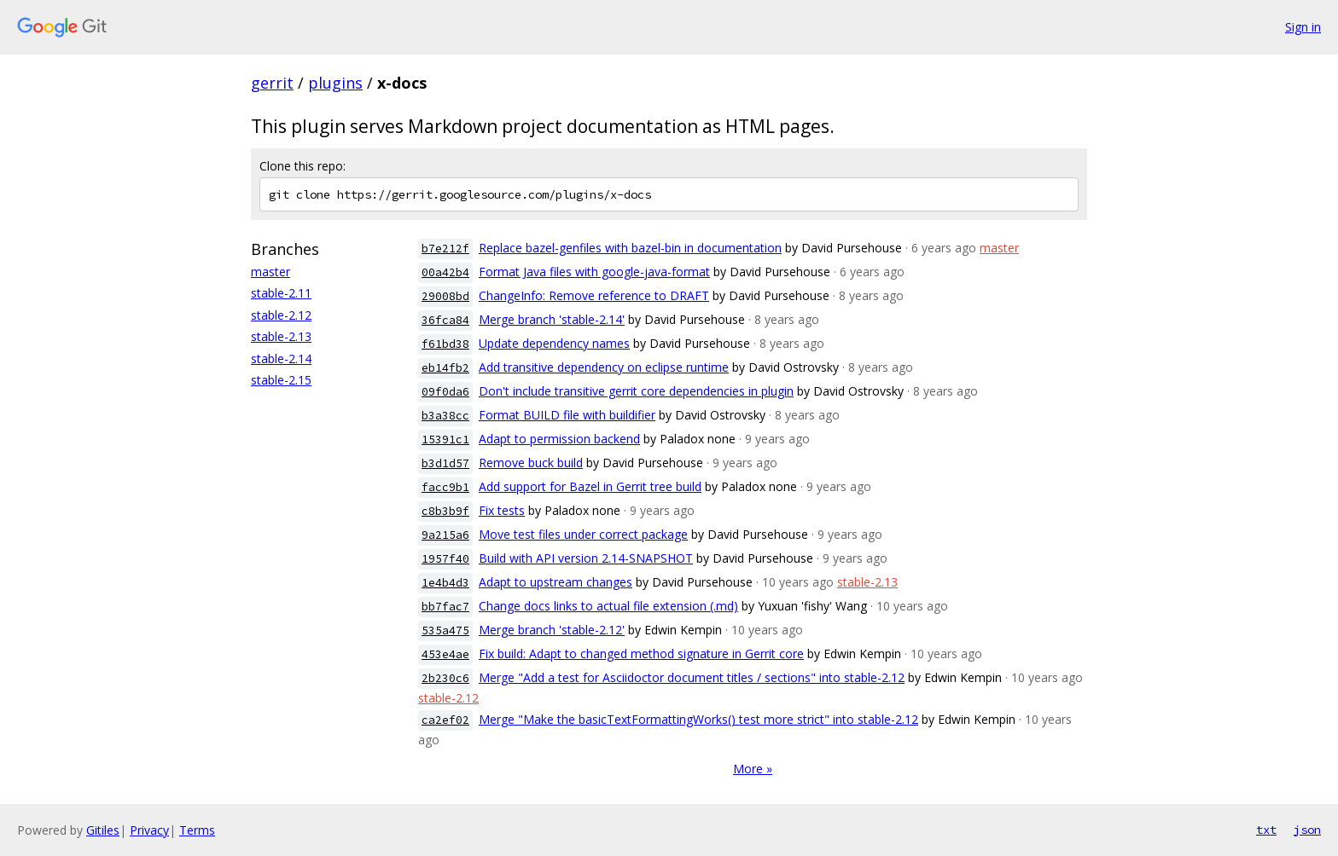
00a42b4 (445, 272)
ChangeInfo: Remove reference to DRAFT (594, 295)
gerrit (272, 82)
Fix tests (502, 510)
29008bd (445, 296)
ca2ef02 (445, 720)
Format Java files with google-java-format (594, 271)
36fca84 (445, 320)
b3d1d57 (445, 463)
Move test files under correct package (583, 534)
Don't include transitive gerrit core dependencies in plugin (636, 391)
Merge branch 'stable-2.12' (552, 630)
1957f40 (445, 559)
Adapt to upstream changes (555, 582)
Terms (197, 830)
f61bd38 (445, 344)
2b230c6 (445, 678)
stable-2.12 (281, 315)
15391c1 (445, 439)
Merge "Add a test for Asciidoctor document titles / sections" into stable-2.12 (692, 677)
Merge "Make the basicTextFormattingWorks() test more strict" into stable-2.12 (698, 719)
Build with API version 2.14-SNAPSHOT (586, 558)
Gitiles (102, 830)
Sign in (1303, 27)
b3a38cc (445, 415)
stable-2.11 (281, 293)
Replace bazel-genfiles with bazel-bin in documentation (630, 248)
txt (1266, 829)
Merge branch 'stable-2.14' (552, 319)
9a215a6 (445, 535)
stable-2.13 (281, 336)
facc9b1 (445, 487)
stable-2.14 (281, 358)
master (270, 271)
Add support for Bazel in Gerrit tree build (590, 486)
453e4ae (445, 654)
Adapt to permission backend (559, 439)
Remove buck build (531, 462)
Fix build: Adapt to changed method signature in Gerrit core (641, 653)
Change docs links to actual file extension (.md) (608, 606)
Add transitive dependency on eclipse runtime (604, 367)
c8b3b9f (445, 511)
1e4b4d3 (445, 582)
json (1307, 829)
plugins (335, 82)
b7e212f (445, 248)
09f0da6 (445, 392)
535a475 (445, 630)
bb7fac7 (445, 606)
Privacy (149, 830)
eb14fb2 (445, 368)
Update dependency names (554, 343)
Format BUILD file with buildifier (567, 415)
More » (752, 769)
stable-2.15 (281, 380)
